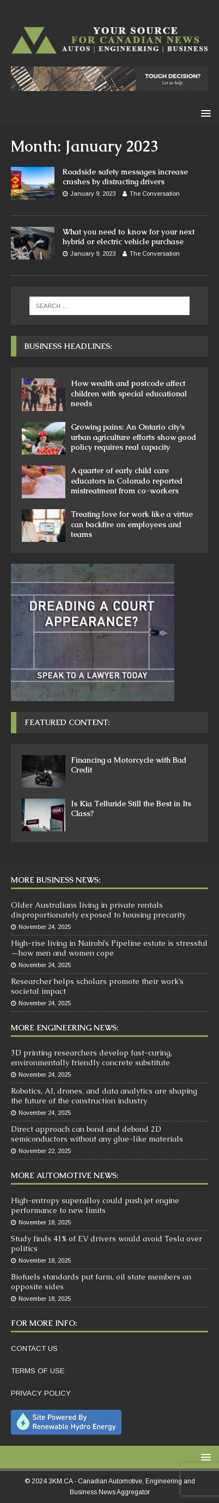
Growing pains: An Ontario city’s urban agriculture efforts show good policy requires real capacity (133, 436)
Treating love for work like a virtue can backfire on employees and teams (132, 524)
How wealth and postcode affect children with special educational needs (129, 393)
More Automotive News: (64, 1175)
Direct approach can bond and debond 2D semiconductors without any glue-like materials (97, 1134)
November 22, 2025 (45, 1151)
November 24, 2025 (45, 926)
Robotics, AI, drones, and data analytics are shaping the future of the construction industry (104, 1096)
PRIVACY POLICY (41, 1393)
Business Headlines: (68, 346)
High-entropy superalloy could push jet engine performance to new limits (95, 1205)
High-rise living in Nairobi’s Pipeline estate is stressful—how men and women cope (109, 948)
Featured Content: (67, 722)
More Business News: (55, 880)
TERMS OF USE (37, 1371)
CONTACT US (34, 1348)
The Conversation (155, 193)
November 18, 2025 (45, 1222)
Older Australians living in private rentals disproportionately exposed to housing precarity (98, 910)
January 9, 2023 (92, 193)
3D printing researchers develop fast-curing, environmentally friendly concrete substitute (91, 1057)
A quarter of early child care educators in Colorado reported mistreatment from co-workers (126, 480)
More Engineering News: (64, 1028)
